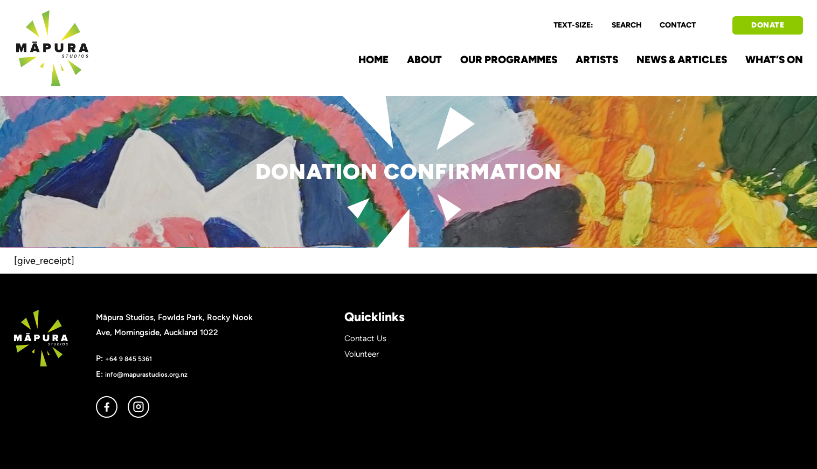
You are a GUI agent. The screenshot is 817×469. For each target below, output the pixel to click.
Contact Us (365, 338)
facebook (106, 407)
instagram (138, 407)
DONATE (767, 25)
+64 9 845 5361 (128, 359)
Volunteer (361, 354)
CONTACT (678, 25)
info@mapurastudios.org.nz (146, 374)
